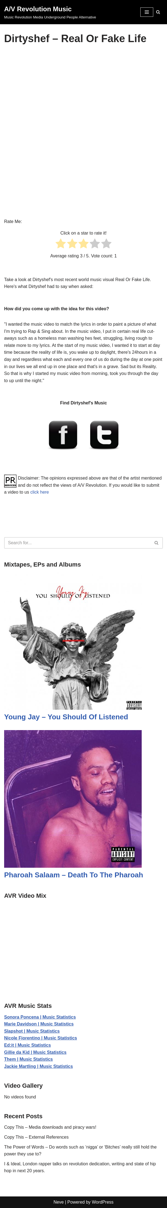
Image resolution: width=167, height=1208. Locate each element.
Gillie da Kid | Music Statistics (35, 1052)
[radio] (61, 244)
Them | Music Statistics (28, 1059)
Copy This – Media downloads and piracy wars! (50, 1127)
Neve (58, 1202)
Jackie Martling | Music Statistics (38, 1066)
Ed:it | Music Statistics (27, 1045)
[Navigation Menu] (146, 12)
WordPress (103, 1202)
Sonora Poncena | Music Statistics (40, 1017)
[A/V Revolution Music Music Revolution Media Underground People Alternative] (50, 12)
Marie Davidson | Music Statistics (39, 1024)
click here (39, 492)
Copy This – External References (36, 1137)
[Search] (158, 12)
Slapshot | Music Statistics (32, 1031)
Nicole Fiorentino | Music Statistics (40, 1038)
